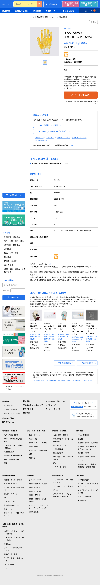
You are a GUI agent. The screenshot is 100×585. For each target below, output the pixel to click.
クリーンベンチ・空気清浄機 (14, 488)
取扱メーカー (51, 10)
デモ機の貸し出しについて (33, 405)
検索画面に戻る (64, 362)
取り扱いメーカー (9, 422)
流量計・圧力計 (34, 495)
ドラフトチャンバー (11, 483)
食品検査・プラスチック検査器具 (63, 457)
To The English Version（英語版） (52, 131)
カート (90, 10)
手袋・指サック (50, 17)
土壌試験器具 (58, 449)
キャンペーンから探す (12, 413)
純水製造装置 (58, 453)
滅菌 (85, 380)
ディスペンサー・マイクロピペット (63, 481)
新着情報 (37, 10)
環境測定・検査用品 (59, 430)
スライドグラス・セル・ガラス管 (88, 491)
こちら (70, 145)
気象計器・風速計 (35, 491)
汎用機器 (79, 430)
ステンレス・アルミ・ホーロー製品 (14, 538)
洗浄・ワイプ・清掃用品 (75, 380)
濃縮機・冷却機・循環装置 (88, 442)
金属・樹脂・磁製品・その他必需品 (13, 525)
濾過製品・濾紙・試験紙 (13, 455)
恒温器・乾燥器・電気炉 (87, 456)
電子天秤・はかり (35, 480)
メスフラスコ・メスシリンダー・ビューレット (63, 495)
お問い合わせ (15, 195)
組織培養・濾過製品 (9, 430)
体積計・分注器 (57, 475)
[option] (44, 42)
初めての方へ (54, 4)
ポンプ (80, 460)
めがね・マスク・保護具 (48, 380)
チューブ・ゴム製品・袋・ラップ (14, 548)
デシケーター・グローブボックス (14, 514)
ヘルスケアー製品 (59, 467)
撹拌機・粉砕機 (83, 453)
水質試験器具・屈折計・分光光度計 (63, 440)
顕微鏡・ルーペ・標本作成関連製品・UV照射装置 (88, 465)
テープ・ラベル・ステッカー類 (14, 559)
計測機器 (30, 475)
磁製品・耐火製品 (10, 554)
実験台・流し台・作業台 (13, 480)
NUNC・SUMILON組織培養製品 (13, 440)
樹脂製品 (7, 544)
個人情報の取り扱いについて (56, 401)
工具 (5, 568)
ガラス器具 (80, 475)
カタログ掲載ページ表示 (47, 125)
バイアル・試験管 (84, 496)
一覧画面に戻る (87, 362)
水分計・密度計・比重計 (38, 483)
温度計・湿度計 (34, 487)
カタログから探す (10, 409)
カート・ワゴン (10, 501)
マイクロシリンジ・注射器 (63, 486)
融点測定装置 (33, 512)
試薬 (5, 463)
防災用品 (91, 380)
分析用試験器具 (83, 480)
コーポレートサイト (53, 409)
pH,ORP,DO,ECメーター (62, 445)
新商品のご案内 (21, 10)
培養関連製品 (9, 451)
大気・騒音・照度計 (60, 435)
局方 (55, 463)
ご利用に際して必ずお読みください (14, 387)
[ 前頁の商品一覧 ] (63, 137)
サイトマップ (51, 405)
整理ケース (8, 509)
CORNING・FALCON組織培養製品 (13, 446)
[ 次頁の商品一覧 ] (42, 140)
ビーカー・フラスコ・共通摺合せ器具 (88, 484)
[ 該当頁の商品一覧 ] (79, 137)
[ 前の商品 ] (39, 137)
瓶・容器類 (82, 500)
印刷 (93, 22)
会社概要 (26, 412)
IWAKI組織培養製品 (11, 435)
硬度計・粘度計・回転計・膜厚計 (38, 500)
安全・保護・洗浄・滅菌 (36, 430)
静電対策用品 (62, 380)
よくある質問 (68, 10)
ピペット (56, 490)
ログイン (71, 4)
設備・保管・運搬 (9, 475)
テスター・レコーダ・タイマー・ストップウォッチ (38, 506)
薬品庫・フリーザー (11, 494)
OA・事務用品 (9, 564)
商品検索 (6, 10)
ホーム (32, 17)
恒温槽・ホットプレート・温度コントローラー (88, 447)
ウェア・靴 (36, 380)
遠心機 (80, 439)
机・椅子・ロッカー (11, 505)
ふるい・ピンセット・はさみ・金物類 (14, 532)
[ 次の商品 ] (50, 137)
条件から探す (9, 405)
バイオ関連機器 (83, 435)
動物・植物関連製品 (11, 459)
